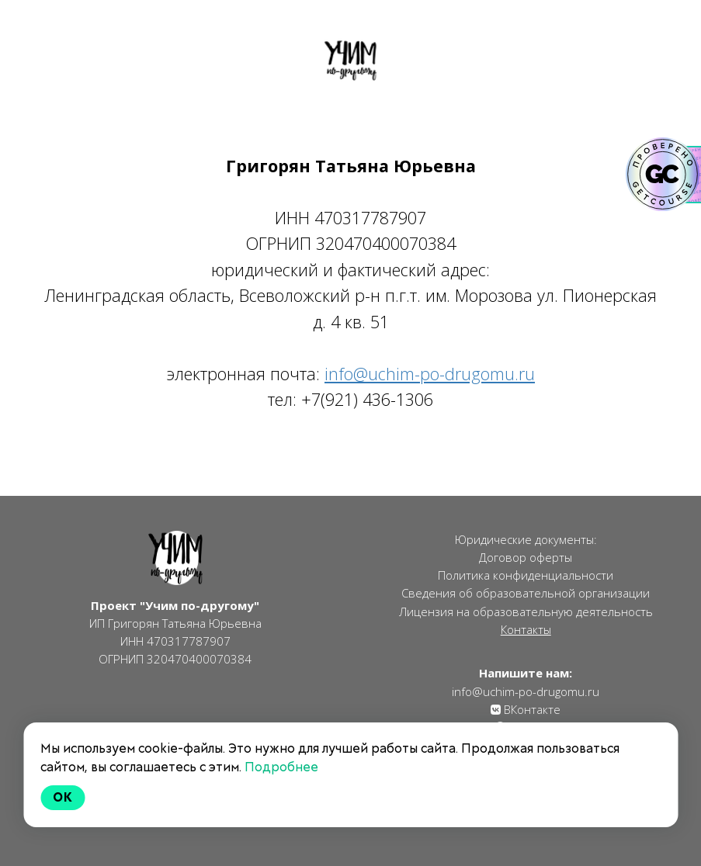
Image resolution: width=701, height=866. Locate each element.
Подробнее (281, 767)
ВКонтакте (530, 709)
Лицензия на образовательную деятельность (526, 611)
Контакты (526, 629)
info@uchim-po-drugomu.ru (525, 691)
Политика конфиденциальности (525, 575)
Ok (63, 797)
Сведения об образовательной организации (525, 593)
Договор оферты (525, 557)
